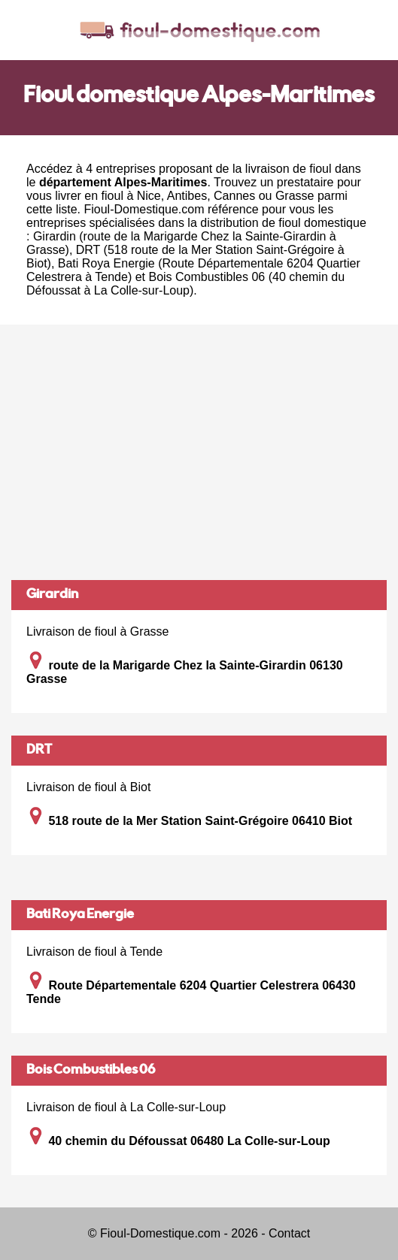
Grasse (294, 195)
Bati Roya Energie (80, 915)
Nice (149, 195)
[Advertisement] (199, 452)
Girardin (52, 595)
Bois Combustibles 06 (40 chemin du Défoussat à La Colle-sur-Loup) (185, 283)
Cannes (234, 195)
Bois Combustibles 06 (90, 1071)
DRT (39, 751)
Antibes (187, 195)
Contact (289, 1233)
